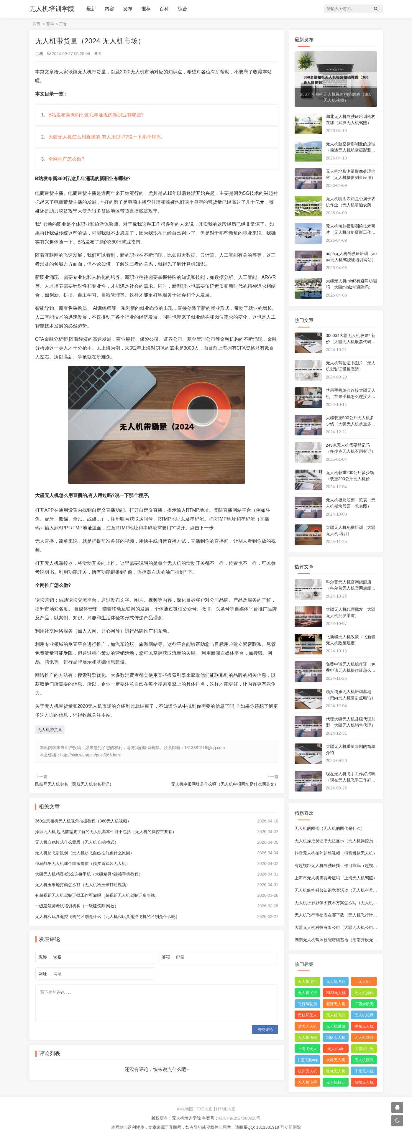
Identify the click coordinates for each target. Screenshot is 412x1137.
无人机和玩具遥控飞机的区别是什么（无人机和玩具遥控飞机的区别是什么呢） (107, 916)
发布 (127, 8)
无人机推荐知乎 (364, 1016)
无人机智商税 (364, 1038)
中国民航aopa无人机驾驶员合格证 (308, 1061)
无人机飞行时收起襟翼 (307, 982)
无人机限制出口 (364, 1061)
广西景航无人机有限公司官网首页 (364, 1005)
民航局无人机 (307, 1016)
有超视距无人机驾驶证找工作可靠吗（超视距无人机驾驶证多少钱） (97, 895)
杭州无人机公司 (307, 1072)
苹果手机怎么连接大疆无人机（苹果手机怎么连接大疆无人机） (350, 396)
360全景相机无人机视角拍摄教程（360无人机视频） (83, 821)
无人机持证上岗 (335, 1083)
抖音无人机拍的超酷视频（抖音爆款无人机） (336, 853)
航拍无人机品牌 (364, 1083)
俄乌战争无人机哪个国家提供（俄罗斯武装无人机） (82, 863)
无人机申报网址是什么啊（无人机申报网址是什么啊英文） (224, 784)
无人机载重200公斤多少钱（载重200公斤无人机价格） (350, 478)
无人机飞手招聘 (307, 1083)
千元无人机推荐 (364, 1072)
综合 (182, 8)
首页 (36, 24)
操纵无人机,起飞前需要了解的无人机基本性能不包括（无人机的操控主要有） (106, 831)
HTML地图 (225, 1109)
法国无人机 (307, 1026)
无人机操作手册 (364, 993)
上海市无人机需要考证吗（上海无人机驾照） (336, 878)
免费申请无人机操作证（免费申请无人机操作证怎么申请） (350, 670)
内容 (109, 8)
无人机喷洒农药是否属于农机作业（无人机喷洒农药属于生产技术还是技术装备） (350, 204)
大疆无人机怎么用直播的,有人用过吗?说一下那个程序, (105, 136)
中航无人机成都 (364, 1027)
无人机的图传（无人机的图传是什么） (330, 828)
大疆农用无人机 (364, 1049)
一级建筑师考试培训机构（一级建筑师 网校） (77, 906)
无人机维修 (335, 1026)
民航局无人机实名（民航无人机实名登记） (74, 784)
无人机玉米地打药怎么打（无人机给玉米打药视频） (82, 884)
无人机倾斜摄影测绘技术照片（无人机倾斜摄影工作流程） (350, 232)
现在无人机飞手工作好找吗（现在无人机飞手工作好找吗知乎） (350, 780)
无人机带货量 (49, 729)
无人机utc (335, 1048)
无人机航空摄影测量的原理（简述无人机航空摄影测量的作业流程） (350, 150)
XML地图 (184, 1109)
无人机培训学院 (52, 8)
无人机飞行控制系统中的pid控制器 (336, 1016)
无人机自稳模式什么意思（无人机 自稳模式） (77, 842)
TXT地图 (205, 1109)
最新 (91, 8)
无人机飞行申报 (307, 993)
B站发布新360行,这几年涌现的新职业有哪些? (96, 114)
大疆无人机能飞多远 (335, 1061)
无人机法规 (307, 1037)
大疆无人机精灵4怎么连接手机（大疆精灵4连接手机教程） (89, 874)
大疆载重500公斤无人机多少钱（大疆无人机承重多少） (350, 423)
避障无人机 (335, 1004)
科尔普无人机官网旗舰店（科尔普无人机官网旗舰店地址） (350, 588)
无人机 (364, 981)
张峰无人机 (335, 1071)
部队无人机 (335, 1037)
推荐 (146, 8)
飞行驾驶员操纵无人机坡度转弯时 (307, 1005)
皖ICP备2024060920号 (240, 1118)
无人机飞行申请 (335, 982)
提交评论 (265, 1029)
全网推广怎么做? (66, 159)
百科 (164, 8)
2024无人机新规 (336, 993)
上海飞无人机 (307, 1049)
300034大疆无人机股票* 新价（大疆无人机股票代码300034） (351, 341)
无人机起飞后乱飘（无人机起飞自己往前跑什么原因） (84, 852)
